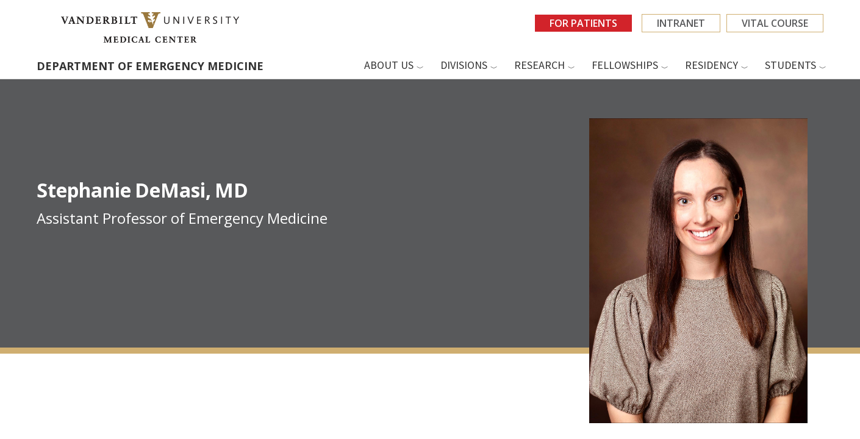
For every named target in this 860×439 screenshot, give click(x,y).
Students (790, 65)
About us (389, 65)
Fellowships (625, 65)
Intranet (681, 23)
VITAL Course (775, 23)
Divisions (463, 65)
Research (539, 65)
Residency (711, 65)
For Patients (583, 23)
